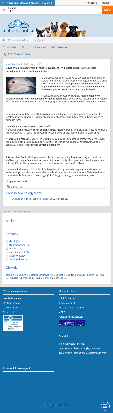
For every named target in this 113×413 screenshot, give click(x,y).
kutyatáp (14, 278)
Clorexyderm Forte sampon (73, 353)
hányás (79, 275)
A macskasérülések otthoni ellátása (30, 199)
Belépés (106, 2)
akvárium (21, 275)
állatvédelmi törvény (40, 275)
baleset (59, 275)
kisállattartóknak (39, 47)
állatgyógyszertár (19, 245)
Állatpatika (11, 47)
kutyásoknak (17, 255)
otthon (14, 187)
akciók (14, 241)
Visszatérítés (9, 312)
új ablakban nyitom (20, 211)
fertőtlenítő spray (98, 353)
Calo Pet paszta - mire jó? (72, 343)
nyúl (21, 187)
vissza (5, 211)
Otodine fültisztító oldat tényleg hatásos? (79, 348)
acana (9, 275)
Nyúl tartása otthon (59, 47)
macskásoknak (18, 259)
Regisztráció (91, 2)
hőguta (90, 275)
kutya (101, 275)
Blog (24, 47)
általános (15, 248)
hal (69, 275)
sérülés (59, 278)
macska (27, 278)
